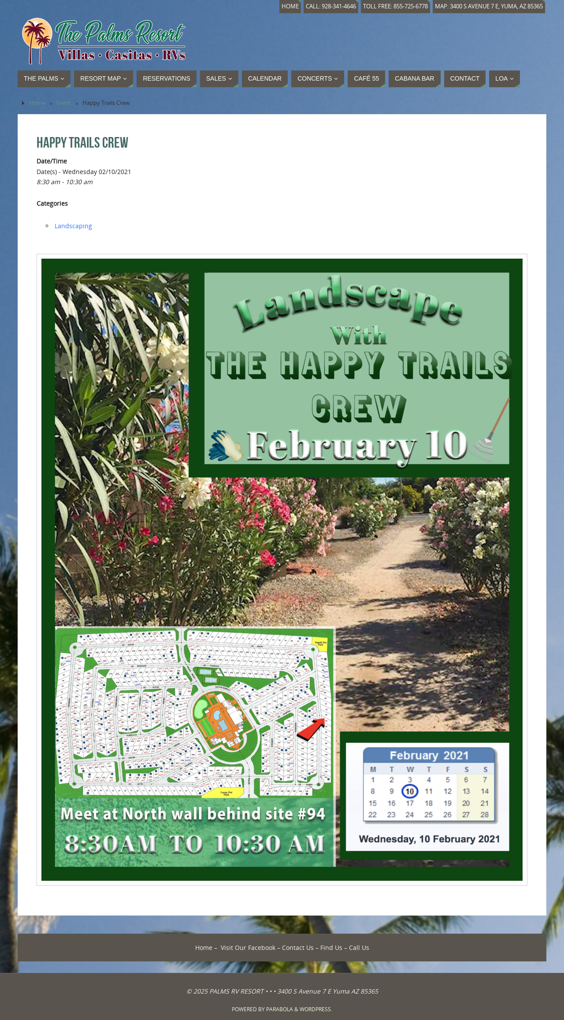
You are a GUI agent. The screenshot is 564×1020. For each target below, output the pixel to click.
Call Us (359, 947)
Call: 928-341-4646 (331, 6)
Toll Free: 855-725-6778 (395, 6)
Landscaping (73, 226)
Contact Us (298, 947)
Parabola (279, 1009)
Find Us (331, 947)
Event (63, 103)
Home (290, 6)
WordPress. (316, 1009)
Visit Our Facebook (248, 947)
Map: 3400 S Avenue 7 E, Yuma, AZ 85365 (489, 6)
